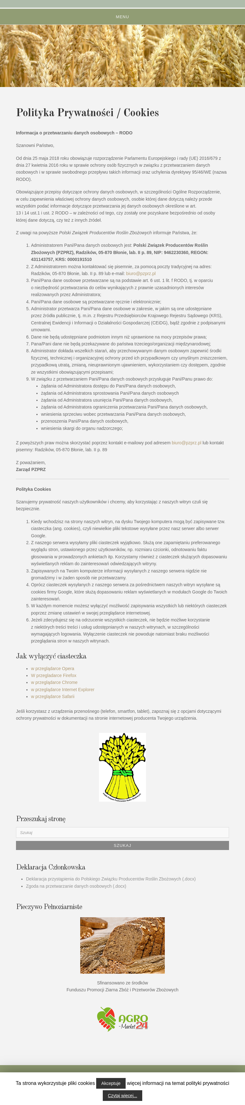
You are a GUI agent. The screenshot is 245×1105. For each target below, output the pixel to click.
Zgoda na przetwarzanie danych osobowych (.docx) (76, 886)
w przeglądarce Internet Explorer (62, 689)
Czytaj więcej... (122, 1095)
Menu (122, 16)
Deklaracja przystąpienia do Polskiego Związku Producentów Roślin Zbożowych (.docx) (111, 878)
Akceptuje (110, 1083)
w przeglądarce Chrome (54, 682)
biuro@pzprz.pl (141, 273)
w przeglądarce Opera (52, 668)
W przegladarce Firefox (53, 675)
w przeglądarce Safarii (53, 696)
